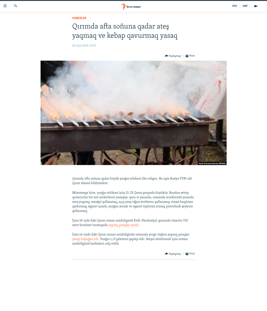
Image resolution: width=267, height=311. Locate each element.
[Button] (173, 56)
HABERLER (79, 18)
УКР (245, 6)
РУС (234, 6)
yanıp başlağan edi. (85, 239)
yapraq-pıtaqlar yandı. (124, 225)
